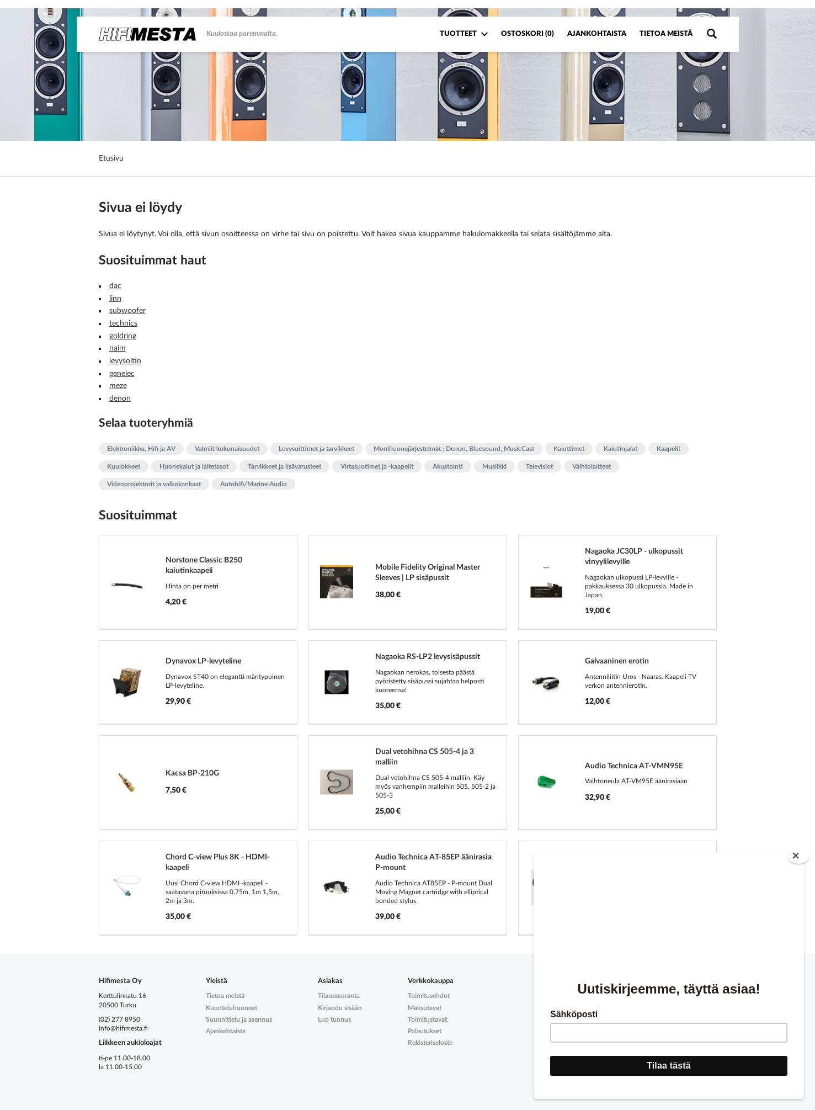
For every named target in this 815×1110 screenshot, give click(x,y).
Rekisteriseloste (430, 1042)
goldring (122, 336)
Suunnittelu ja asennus (239, 1019)
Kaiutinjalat (620, 448)
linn (115, 298)
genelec (122, 374)
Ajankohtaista (596, 34)
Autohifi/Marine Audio (253, 484)
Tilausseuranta (339, 995)
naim (117, 348)
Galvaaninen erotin (617, 661)
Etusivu (111, 158)
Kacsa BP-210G (192, 773)
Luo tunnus (334, 1019)
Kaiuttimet (568, 448)
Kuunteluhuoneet (231, 1008)
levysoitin (125, 361)
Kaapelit (668, 448)
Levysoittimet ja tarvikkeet (316, 448)
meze (118, 386)
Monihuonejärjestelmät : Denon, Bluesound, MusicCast (454, 448)
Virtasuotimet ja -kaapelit (376, 466)
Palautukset (424, 1031)
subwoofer (127, 311)
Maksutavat (424, 1008)
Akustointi (448, 466)
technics (123, 323)
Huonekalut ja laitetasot (193, 466)
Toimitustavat (427, 1019)
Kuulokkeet (123, 466)
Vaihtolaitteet (591, 466)
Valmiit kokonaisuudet (227, 448)
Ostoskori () (527, 34)
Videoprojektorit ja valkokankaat (154, 484)
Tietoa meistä (666, 34)
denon (120, 398)
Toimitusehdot (429, 995)
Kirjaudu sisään (340, 1008)
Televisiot (539, 466)
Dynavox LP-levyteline (203, 661)
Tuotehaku (711, 34)
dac (115, 286)
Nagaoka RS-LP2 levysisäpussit (427, 657)
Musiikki (494, 466)
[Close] (798, 851)
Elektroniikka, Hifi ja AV (141, 448)
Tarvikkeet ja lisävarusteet (284, 466)
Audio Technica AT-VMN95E (634, 766)
